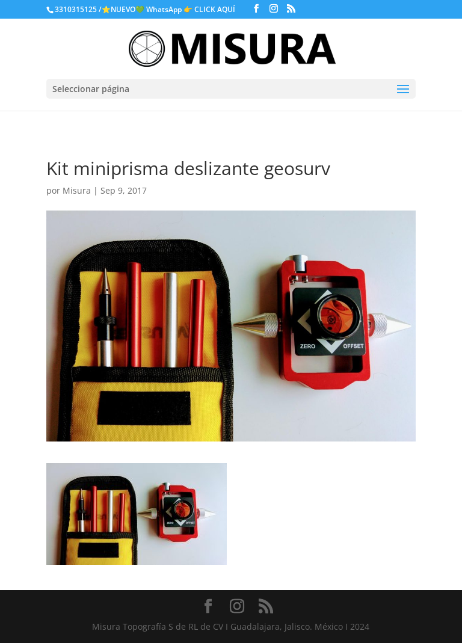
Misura (77, 190)
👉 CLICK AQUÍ (210, 9)
